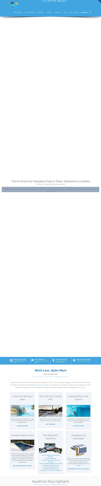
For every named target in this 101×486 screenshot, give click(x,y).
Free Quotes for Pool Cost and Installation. (50, 470)
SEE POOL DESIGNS (22, 426)
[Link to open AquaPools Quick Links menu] (99, 1)
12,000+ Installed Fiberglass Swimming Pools (51, 463)
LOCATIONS (40, 12)
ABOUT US (58, 12)
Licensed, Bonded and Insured (50, 467)
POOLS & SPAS (17, 12)
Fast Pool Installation (51, 458)
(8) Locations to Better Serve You (51, 465)
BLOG (70, 12)
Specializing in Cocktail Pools (51, 468)
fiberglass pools (35, 385)
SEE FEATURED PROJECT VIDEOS (22, 465)
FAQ (65, 12)
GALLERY (49, 12)
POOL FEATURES (29, 12)
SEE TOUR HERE (50, 424)
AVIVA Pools (73, 460)
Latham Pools (82, 460)
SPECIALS (76, 12)
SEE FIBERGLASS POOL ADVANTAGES (78, 469)
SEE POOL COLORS (78, 426)
